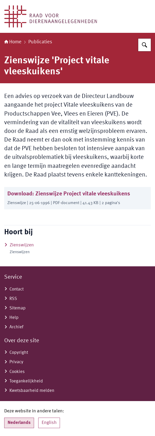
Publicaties (40, 42)
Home (12, 42)
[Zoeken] (144, 45)
